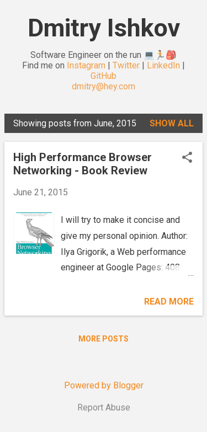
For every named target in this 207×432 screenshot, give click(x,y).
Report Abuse (103, 407)
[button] (187, 158)
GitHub (103, 76)
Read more (169, 301)
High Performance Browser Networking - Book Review (82, 164)
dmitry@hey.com (103, 86)
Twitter (126, 65)
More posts (103, 338)
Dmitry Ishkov (104, 27)
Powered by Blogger (104, 385)
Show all (172, 123)
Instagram (86, 65)
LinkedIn (163, 65)
